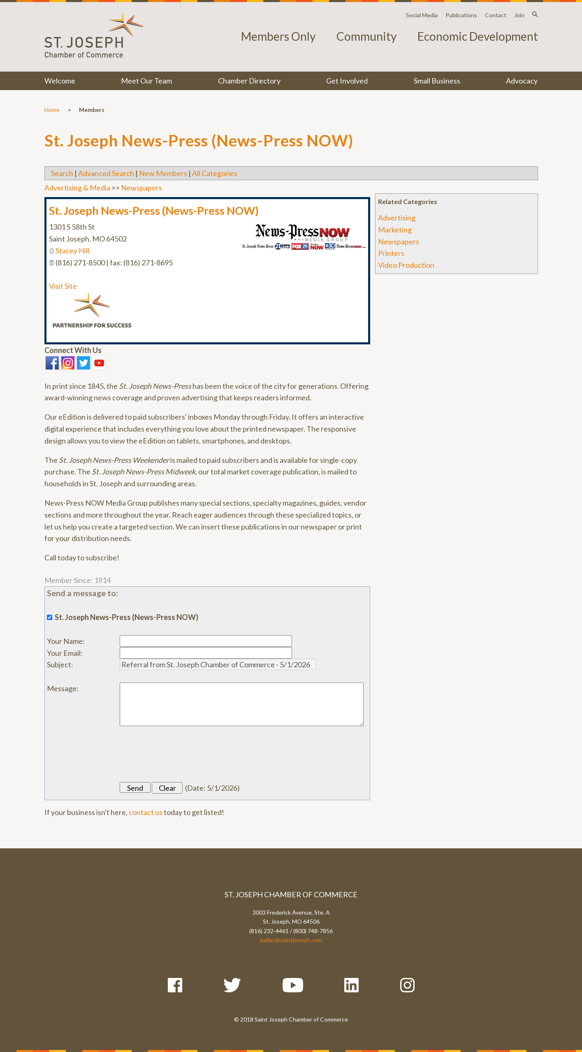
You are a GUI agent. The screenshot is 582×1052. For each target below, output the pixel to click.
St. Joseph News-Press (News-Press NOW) (154, 210)
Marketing (395, 229)
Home (52, 109)
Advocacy (522, 80)
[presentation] (182, 754)
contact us (145, 812)
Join (519, 15)
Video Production (406, 264)
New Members (163, 173)
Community (366, 36)
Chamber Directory (249, 80)
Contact (495, 15)
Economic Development (477, 36)
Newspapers (398, 241)
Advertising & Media (77, 187)
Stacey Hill (72, 250)
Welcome (59, 80)
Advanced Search (106, 173)
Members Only (278, 36)
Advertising (396, 217)
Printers (391, 253)
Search (62, 173)
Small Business (437, 80)
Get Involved (347, 80)
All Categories (214, 173)
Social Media (422, 15)
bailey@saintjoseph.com (291, 939)
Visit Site (63, 285)
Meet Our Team (146, 80)
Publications (461, 15)
